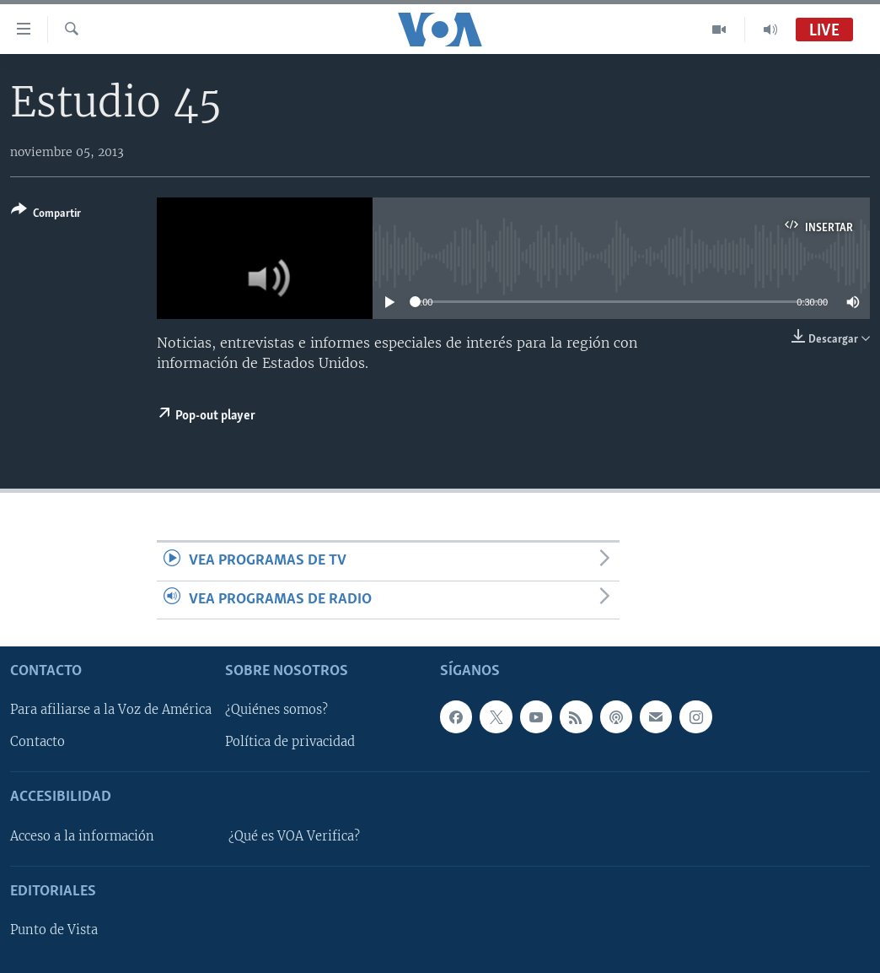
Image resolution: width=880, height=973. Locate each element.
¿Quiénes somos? (276, 709)
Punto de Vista (54, 930)
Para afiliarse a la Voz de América (111, 709)
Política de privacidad (290, 741)
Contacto (37, 741)
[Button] (46, 214)
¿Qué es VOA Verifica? (294, 836)
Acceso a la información (82, 836)
